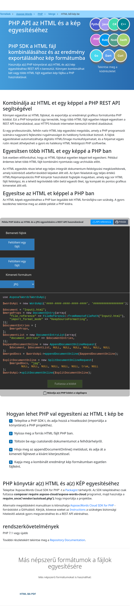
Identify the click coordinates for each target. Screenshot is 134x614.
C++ (123, 24)
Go (96, 56)
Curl (120, 56)
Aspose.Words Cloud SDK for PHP (92, 505)
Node (114, 40)
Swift (123, 40)
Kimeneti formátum (18, 275)
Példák (121, 221)
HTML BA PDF (28, 593)
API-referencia (101, 221)
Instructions (77, 510)
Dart (108, 56)
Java (105, 24)
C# (114, 24)
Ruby (105, 40)
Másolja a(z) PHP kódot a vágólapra (67, 392)
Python (96, 24)
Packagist (71, 490)
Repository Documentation (67, 540)
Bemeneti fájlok (16, 233)
